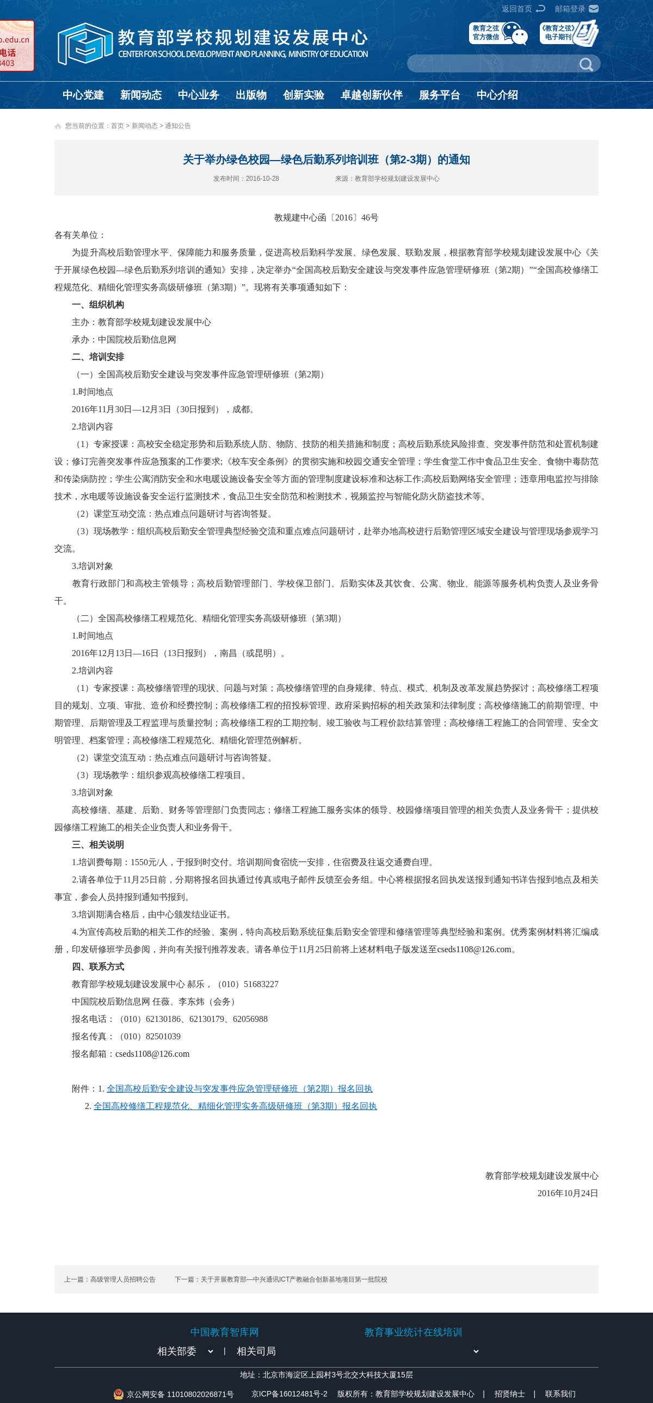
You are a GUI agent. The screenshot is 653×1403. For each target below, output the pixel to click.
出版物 (251, 95)
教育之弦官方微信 (486, 32)
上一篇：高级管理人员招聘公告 (110, 1279)
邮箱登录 (570, 8)
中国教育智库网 (224, 1332)
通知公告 (178, 126)
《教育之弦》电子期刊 (558, 32)
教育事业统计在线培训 (414, 1332)
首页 (117, 126)
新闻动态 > (148, 126)
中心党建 (83, 95)
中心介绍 (497, 95)
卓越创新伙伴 (372, 95)
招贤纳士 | (515, 1393)
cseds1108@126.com (474, 949)
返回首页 (517, 8)
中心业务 (198, 95)
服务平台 (439, 95)
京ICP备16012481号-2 (289, 1393)
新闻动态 (141, 95)
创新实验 (303, 95)
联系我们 (560, 1393)
